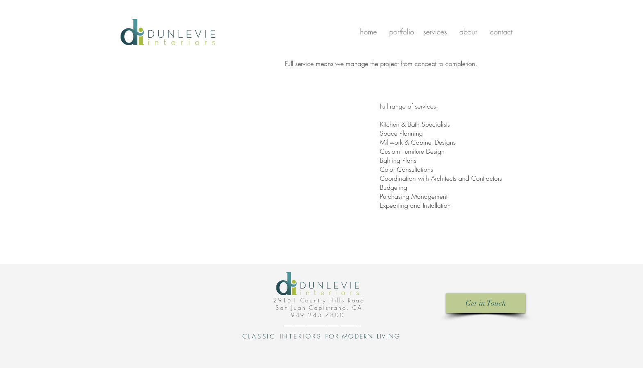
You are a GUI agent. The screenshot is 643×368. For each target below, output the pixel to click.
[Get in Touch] (485, 303)
